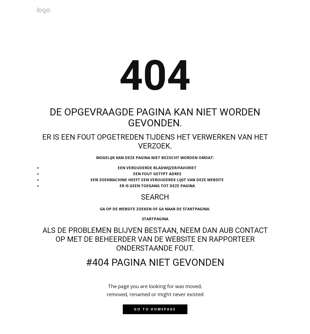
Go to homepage (155, 309)
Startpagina (155, 218)
